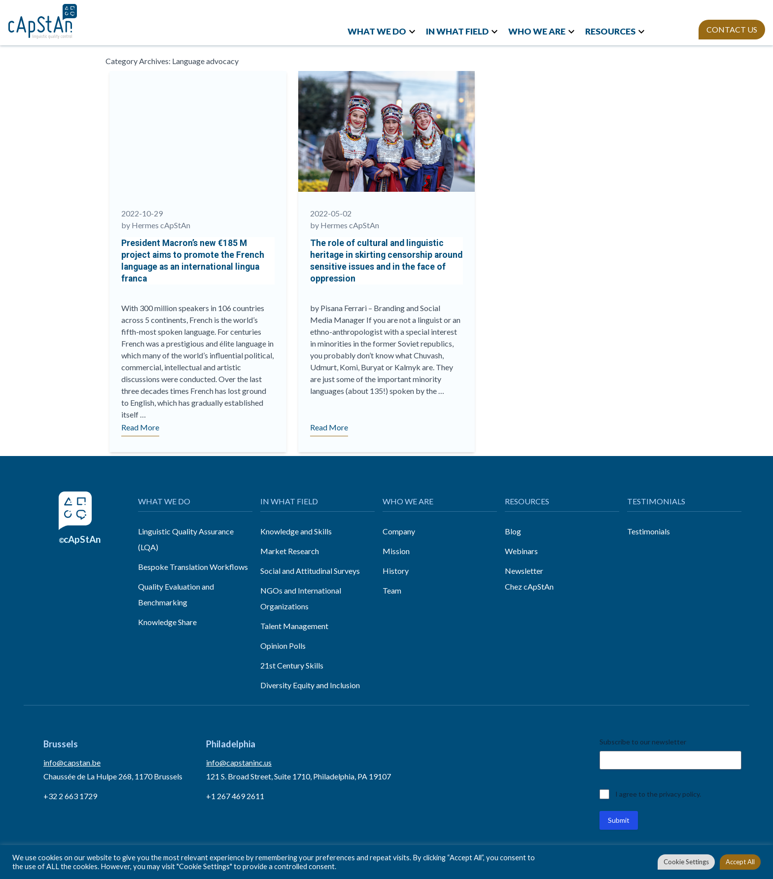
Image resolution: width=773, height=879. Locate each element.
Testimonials (648, 531)
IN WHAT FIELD (457, 31)
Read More (140, 427)
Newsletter (524, 570)
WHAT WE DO (377, 31)
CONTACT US (731, 29)
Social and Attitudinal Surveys (310, 570)
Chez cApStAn (529, 586)
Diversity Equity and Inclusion (310, 685)
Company (399, 531)
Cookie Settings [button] (686, 862)
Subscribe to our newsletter (642, 742)
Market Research (289, 551)
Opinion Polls (283, 645)
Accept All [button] (740, 862)
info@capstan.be (72, 762)
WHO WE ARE (536, 31)
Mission (396, 551)
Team (392, 590)
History (396, 570)
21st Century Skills (291, 665)
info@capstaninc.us (239, 762)
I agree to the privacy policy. (658, 794)
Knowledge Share (167, 622)
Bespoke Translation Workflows (193, 566)
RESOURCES (610, 31)
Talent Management (294, 626)
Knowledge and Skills (296, 531)
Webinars (521, 551)
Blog (513, 531)
